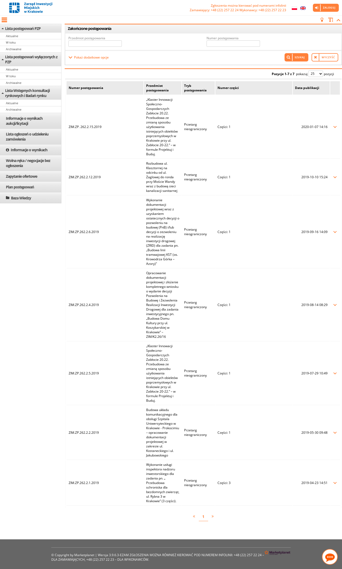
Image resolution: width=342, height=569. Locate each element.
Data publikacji (307, 88)
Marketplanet (84, 555)
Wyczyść (328, 57)
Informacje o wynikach (29, 149)
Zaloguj (329, 7)
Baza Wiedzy (21, 197)
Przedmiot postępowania (86, 38)
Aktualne (12, 36)
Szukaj (300, 57)
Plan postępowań (20, 186)
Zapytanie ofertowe (21, 176)
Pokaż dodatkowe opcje (91, 57)
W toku (11, 42)
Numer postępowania (223, 38)
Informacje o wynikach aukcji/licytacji (24, 121)
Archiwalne (13, 49)
